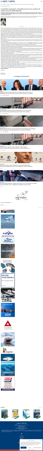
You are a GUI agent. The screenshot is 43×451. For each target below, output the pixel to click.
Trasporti (8, 4)
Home (1, 4)
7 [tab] (5, 205)
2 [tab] (1, 205)
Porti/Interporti (21, 437)
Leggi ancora (21, 203)
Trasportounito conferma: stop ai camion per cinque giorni (13, 147)
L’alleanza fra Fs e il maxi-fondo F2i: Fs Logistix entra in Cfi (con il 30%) (16, 92)
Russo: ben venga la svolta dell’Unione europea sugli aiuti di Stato (15, 165)
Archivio (40, 407)
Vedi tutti (40, 207)
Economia (1, 95)
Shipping (21, 435)
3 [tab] (2, 205)
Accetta (23, 447)
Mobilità (4, 4)
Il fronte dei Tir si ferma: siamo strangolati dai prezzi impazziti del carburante (18, 128)
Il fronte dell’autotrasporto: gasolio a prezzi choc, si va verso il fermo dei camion (18, 183)
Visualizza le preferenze (37, 447)
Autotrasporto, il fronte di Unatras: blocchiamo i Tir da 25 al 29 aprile (15, 110)
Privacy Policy (32, 449)
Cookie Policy (29, 449)
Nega (30, 447)
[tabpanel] (21, 203)
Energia (1, 186)
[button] (41, 440)
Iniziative (1, 113)
